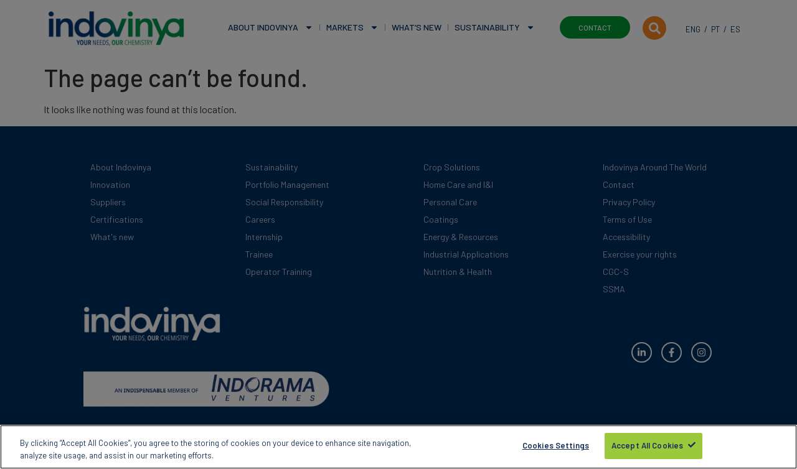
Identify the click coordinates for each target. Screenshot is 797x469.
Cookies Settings (555, 448)
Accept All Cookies (647, 448)
